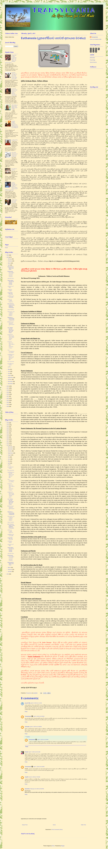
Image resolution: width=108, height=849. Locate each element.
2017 (8, 388)
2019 (8, 392)
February (10, 261)
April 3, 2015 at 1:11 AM (36, 703)
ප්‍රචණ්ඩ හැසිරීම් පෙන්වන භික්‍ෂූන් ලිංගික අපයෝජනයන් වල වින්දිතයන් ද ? (11, 125)
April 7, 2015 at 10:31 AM (34, 751)
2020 (8, 394)
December (10, 383)
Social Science (93, 62)
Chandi (26, 751)
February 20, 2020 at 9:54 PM (37, 788)
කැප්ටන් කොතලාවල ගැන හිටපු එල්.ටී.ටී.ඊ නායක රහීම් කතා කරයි (14, 75)
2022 (8, 398)
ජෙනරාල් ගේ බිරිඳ (11, 287)
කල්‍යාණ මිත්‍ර (27, 703)
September (10, 377)
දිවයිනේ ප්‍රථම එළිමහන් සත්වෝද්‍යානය (11, 323)
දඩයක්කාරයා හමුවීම (10, 364)
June (9, 371)
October (10, 379)
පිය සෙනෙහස (11, 361)
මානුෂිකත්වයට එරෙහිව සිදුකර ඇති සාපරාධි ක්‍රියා (11, 357)
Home (54, 824)
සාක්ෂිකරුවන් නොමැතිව (11, 296)
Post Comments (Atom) (57, 829)
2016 (8, 386)
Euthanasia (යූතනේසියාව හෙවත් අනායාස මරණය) (11, 274)
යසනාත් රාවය (11, 278)
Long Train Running (10, 293)
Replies (28, 736)
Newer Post (24, 824)
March (9, 263)
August (9, 375)
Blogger (62, 845)
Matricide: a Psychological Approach (11, 318)
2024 (8, 402)
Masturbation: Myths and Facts (11, 268)
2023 (8, 400)
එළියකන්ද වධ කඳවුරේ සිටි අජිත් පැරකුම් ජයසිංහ (15, 106)
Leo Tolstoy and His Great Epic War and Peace (11, 330)
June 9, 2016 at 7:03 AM (34, 777)
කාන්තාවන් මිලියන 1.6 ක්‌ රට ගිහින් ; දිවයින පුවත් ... (11, 337)
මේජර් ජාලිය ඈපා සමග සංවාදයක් (14, 201)
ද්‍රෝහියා (9, 366)
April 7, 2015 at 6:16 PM (38, 766)
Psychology (92, 60)
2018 (8, 390)
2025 (8, 404)
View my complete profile (95, 39)
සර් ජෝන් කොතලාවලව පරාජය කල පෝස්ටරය (15, 154)
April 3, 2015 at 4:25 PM (42, 739)
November (10, 381)
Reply (26, 711)
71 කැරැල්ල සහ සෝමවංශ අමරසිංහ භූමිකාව (11, 313)
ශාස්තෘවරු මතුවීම (10, 290)
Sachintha (27, 788)
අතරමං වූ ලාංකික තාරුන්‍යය (10, 300)
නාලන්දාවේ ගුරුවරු (14, 169)
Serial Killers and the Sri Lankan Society (11, 282)
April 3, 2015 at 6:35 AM (38, 716)
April (9, 265)
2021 (8, 396)
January (10, 259)
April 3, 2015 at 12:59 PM (36, 726)
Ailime (53, 845)
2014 (8, 255)
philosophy (92, 57)
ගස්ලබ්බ (26, 777)
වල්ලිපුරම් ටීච (15, 140)
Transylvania (28, 716)
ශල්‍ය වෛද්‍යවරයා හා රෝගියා (11, 351)
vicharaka (27, 726)
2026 (8, 406)
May (9, 369)
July (9, 373)
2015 (8, 257)
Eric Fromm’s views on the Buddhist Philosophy (11, 305)
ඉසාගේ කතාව (11, 309)
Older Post (83, 824)
